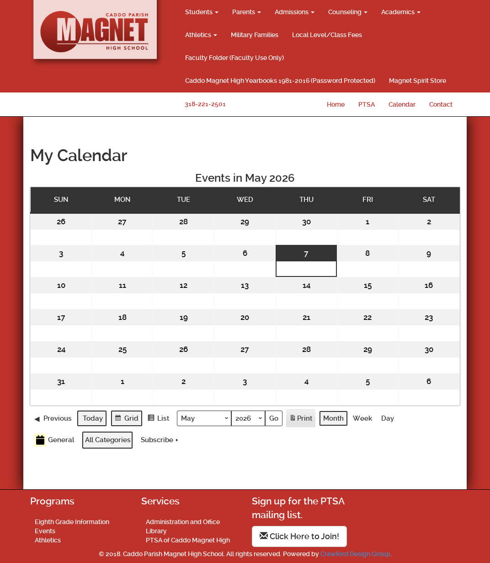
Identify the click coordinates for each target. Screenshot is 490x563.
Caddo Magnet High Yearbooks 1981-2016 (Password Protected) (280, 80)
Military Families (254, 34)
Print (300, 419)
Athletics (201, 34)
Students (201, 12)
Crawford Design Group (355, 554)
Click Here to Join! (299, 536)
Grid (126, 419)
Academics (401, 12)
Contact (441, 104)
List (158, 419)
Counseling (348, 12)
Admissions (294, 12)
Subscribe (160, 440)
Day (387, 418)
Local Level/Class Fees (327, 34)
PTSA (366, 104)
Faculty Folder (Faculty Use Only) (234, 57)
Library (156, 531)
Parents (246, 12)
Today (93, 418)
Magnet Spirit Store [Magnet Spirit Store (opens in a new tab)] (417, 80)
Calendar (402, 104)
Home (336, 104)
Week (362, 418)
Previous (53, 418)
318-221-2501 (205, 104)
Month (333, 418)
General (54, 440)
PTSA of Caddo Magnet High (188, 540)
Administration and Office (183, 521)
